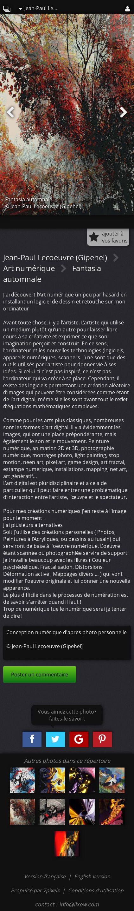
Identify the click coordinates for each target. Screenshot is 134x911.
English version (92, 876)
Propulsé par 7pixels (35, 890)
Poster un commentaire (39, 674)
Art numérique (30, 268)
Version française (45, 876)
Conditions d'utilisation (96, 890)
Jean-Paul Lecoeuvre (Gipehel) (41, 8)
